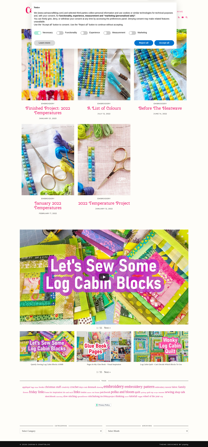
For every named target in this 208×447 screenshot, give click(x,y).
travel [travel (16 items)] (127, 395)
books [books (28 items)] (41, 386)
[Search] (187, 16)
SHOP (112, 10)
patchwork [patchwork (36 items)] (105, 391)
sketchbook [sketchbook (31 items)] (50, 395)
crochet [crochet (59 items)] (74, 385)
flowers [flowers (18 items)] (25, 391)
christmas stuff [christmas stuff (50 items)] (53, 385)
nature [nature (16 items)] (89, 391)
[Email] (183, 16)
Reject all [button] (143, 438)
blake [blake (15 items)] (36, 386)
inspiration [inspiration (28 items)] (57, 391)
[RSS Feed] (179, 16)
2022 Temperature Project (104, 202)
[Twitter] (167, 16)
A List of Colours (104, 107)
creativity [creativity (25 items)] (66, 386)
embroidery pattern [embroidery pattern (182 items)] (140, 385)
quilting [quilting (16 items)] (143, 391)
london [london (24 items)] (83, 391)
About (149, 4)
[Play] (104, 276)
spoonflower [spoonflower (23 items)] (82, 395)
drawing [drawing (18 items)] (100, 386)
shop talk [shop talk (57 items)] (180, 391)
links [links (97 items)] (77, 391)
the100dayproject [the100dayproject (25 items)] (107, 395)
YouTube (98, 10)
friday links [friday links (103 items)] (37, 391)
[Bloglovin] (175, 16)
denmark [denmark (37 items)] (92, 386)
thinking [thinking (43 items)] (119, 395)
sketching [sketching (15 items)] (59, 395)
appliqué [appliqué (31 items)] (26, 386)
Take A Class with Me (135, 10)
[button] (107, 327)
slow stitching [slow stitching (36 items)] (70, 395)
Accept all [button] (164, 438)
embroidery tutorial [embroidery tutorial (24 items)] (163, 386)
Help (158, 10)
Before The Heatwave (160, 107)
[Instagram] (171, 16)
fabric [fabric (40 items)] (175, 386)
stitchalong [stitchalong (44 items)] (94, 395)
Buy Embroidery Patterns (122, 4)
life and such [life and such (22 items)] (68, 391)
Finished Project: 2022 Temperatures (48, 109)
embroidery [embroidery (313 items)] (114, 385)
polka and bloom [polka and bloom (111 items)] (122, 391)
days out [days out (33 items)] (83, 386)
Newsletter (166, 4)
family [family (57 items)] (182, 385)
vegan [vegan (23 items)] (140, 395)
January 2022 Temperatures (47, 204)
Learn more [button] (44, 438)
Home (96, 4)
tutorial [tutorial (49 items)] (133, 395)
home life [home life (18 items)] (48, 391)
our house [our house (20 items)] (95, 391)
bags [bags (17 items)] (32, 386)
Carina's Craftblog (54, 8)
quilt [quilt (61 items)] (137, 391)
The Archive (175, 10)
